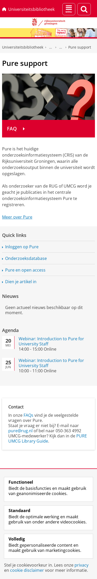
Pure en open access (25, 270)
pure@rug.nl (20, 431)
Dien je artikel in (20, 281)
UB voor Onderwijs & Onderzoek (50, 47)
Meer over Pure (17, 217)
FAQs (28, 415)
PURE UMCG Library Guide (47, 438)
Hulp (60, 47)
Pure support (79, 47)
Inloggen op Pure (22, 246)
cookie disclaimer (27, 570)
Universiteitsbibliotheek (28, 9)
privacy (81, 565)
